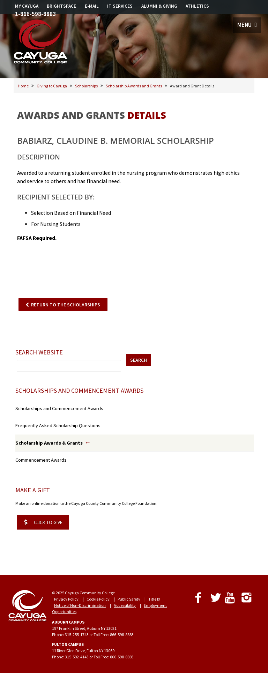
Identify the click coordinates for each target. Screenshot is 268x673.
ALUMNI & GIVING (159, 6)
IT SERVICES (120, 6)
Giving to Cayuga (52, 85)
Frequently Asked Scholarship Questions (57, 425)
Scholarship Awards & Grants (49, 443)
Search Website (39, 352)
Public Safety (129, 599)
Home (23, 85)
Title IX (154, 599)
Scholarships (86, 85)
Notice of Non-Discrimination (80, 605)
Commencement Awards (41, 460)
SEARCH (138, 360)
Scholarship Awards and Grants (134, 85)
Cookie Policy (98, 599)
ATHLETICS (197, 6)
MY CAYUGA (26, 6)
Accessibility (125, 605)
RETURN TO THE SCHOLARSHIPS (65, 305)
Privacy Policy (66, 599)
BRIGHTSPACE (61, 6)
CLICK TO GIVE (43, 522)
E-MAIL (92, 6)
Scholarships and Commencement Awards (59, 408)
